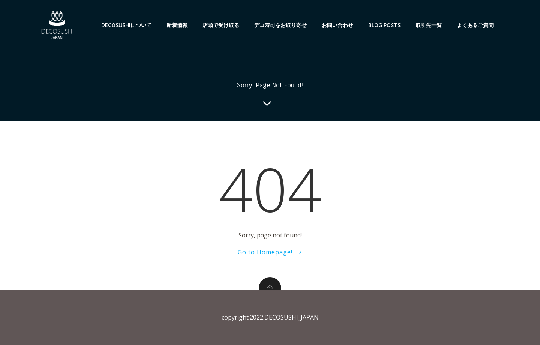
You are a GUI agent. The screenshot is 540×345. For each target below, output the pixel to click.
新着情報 (177, 24)
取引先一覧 (429, 24)
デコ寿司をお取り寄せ (280, 24)
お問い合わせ (337, 24)
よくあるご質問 (475, 24)
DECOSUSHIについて (126, 24)
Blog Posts (384, 24)
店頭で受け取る (220, 24)
